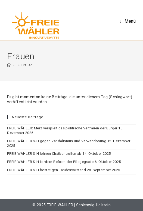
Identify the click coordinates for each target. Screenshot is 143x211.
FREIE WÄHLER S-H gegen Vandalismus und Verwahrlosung (56, 141)
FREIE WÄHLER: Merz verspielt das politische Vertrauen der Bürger (62, 128)
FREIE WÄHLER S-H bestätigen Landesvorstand (46, 170)
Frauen (27, 65)
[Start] (9, 65)
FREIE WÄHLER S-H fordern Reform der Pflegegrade (50, 162)
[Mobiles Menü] (128, 21)
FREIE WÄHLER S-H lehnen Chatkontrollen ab (44, 153)
